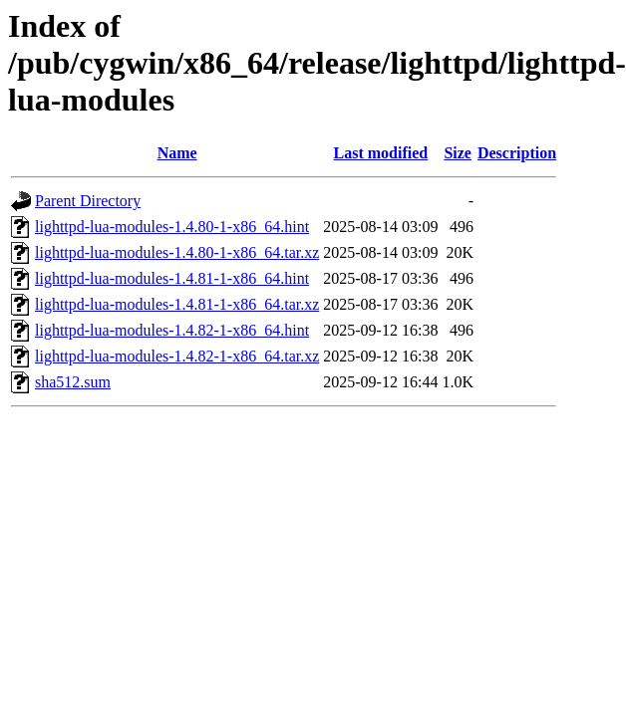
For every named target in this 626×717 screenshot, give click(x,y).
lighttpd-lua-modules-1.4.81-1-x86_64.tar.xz (177, 304)
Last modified (381, 152)
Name (177, 152)
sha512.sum (73, 381)
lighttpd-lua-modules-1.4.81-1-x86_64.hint (172, 278)
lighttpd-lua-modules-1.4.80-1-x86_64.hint (172, 226)
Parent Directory (88, 200)
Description (516, 152)
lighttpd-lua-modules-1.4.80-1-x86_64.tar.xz (177, 252)
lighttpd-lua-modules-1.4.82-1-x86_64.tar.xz (177, 356)
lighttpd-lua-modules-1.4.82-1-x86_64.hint (172, 330)
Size (457, 152)
